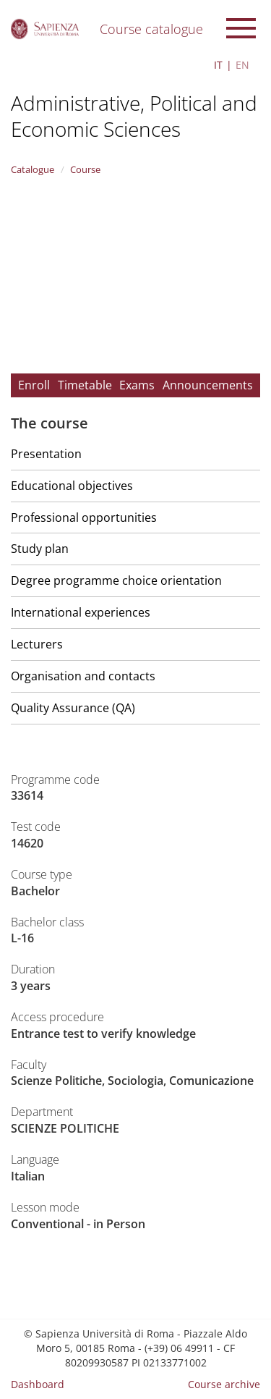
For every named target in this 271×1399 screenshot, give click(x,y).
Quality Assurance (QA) (73, 708)
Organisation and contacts (83, 676)
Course (85, 169)
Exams (137, 385)
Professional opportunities (84, 517)
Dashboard (37, 1384)
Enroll (34, 385)
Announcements (208, 385)
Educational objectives (72, 486)
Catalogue (32, 169)
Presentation (46, 454)
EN (242, 65)
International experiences (80, 612)
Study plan (40, 549)
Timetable (85, 385)
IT (218, 65)
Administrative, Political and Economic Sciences (134, 116)
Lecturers (37, 644)
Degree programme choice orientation (116, 580)
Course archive (224, 1384)
